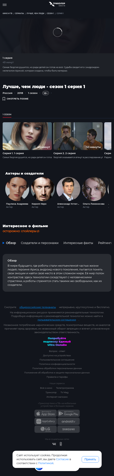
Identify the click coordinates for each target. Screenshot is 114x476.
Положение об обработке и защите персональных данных (57, 372)
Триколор (51, 392)
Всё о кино (46, 388)
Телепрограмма (65, 388)
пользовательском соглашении (57, 319)
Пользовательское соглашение (57, 359)
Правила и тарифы (57, 377)
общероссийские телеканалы (37, 307)
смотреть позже (16, 99)
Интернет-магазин (57, 396)
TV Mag (64, 392)
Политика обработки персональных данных (57, 368)
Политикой (45, 463)
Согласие (62, 459)
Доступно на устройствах (57, 355)
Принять (90, 459)
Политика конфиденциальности (57, 364)
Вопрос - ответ (57, 351)
